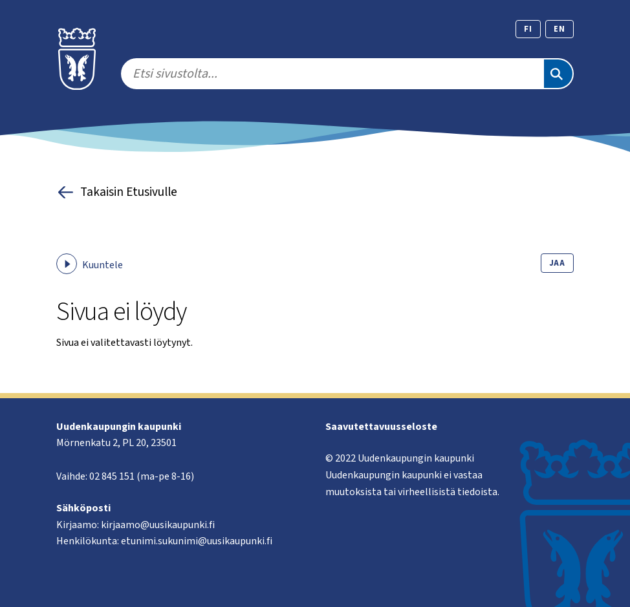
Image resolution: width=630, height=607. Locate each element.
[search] (332, 73)
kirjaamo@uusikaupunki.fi (158, 525)
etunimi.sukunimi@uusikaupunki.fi (196, 541)
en (559, 29)
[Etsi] (558, 73)
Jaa (557, 263)
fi (528, 29)
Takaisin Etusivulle (116, 192)
